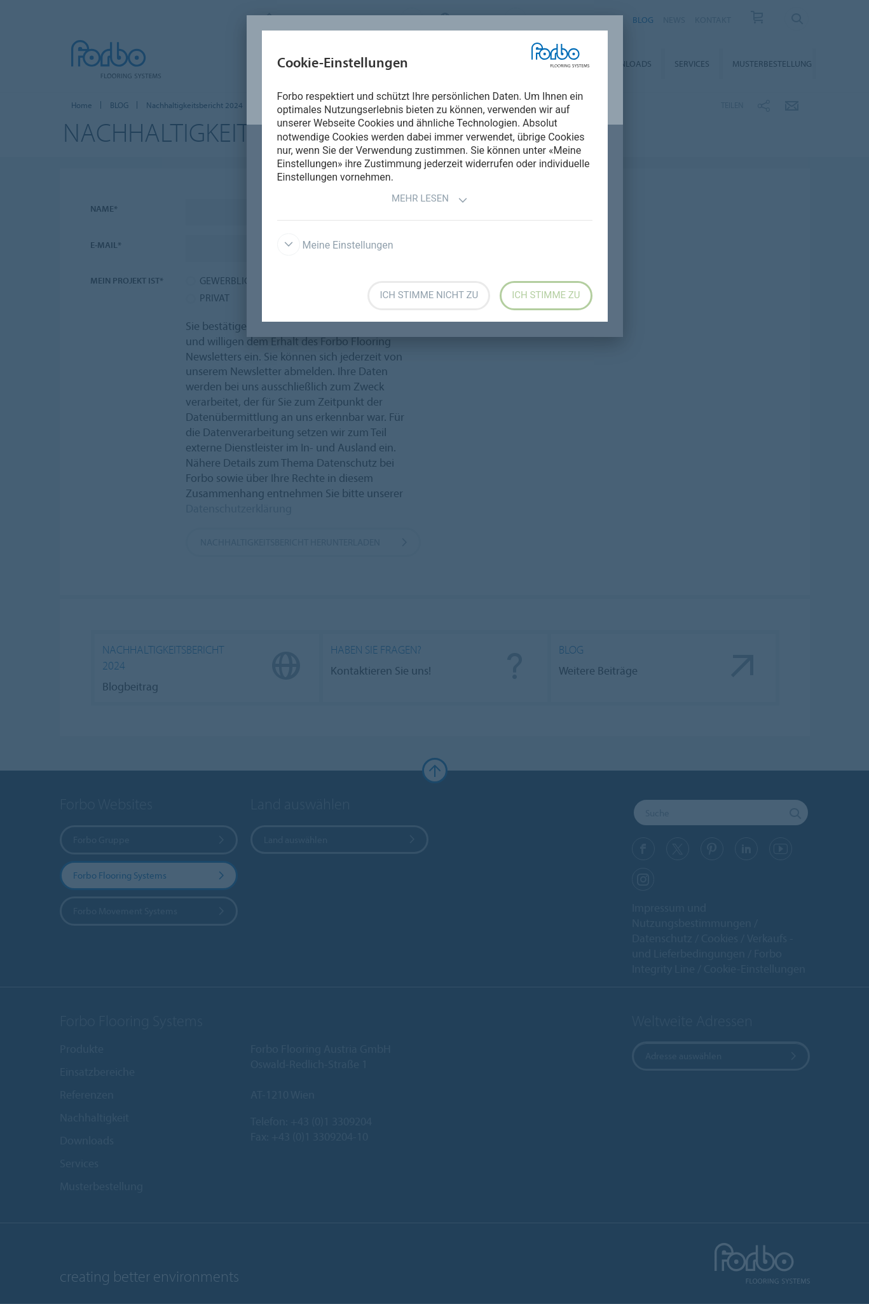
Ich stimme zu (546, 295)
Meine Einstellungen (335, 245)
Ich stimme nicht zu (429, 295)
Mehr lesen (430, 200)
